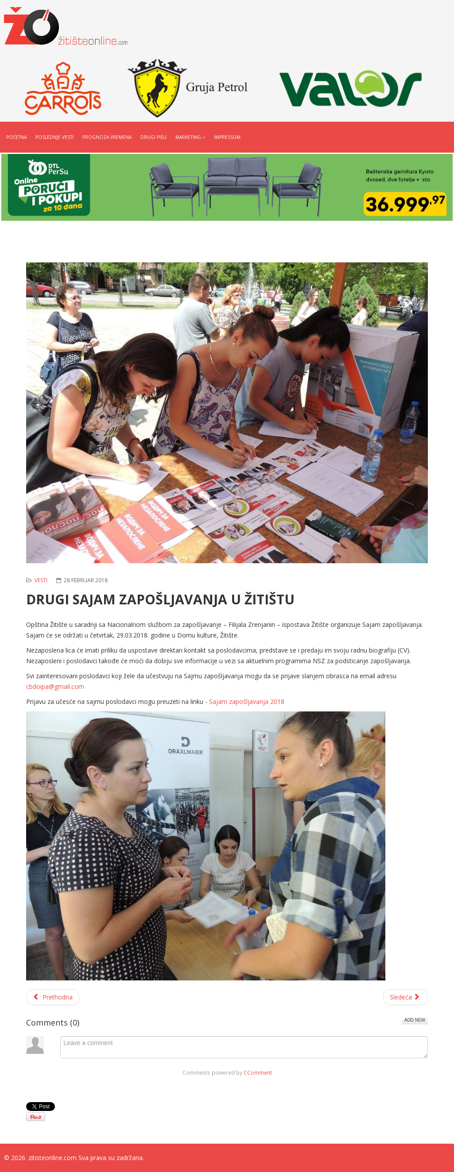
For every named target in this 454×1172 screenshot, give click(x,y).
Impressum (227, 137)
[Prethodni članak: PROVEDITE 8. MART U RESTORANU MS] (52, 997)
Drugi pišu (153, 137)
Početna (16, 137)
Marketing (188, 137)
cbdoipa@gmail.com (55, 686)
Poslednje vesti (54, 137)
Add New (414, 1020)
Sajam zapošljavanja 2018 (246, 701)
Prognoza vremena (107, 137)
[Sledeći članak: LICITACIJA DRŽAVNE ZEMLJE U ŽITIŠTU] (405, 997)
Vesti (41, 580)
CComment (258, 1072)
